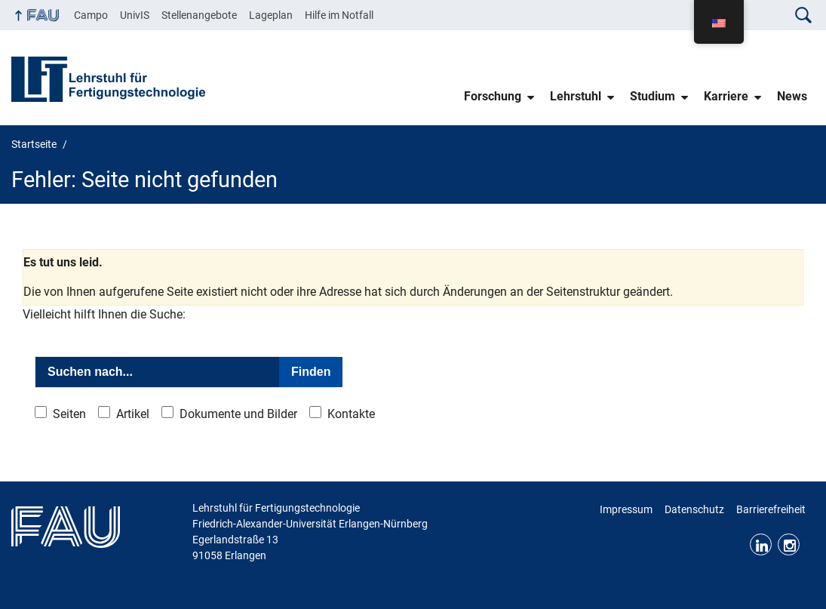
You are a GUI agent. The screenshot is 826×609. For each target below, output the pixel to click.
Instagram (789, 544)
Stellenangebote (199, 15)
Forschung (492, 96)
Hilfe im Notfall (339, 15)
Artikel (132, 414)
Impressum (626, 509)
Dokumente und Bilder (238, 414)
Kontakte (351, 414)
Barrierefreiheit (771, 509)
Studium (652, 96)
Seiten (69, 414)
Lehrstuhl (575, 96)
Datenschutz (694, 509)
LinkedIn (761, 544)
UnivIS (134, 15)
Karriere (726, 96)
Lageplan (271, 15)
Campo (91, 15)
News (792, 96)
